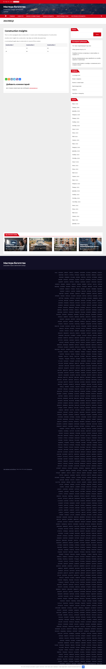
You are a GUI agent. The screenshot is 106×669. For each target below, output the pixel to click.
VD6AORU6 (60, 619)
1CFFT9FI (95, 286)
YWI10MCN (88, 652)
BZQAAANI (94, 405)
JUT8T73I (61, 493)
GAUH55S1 (100, 449)
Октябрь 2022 (76, 198)
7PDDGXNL (61, 358)
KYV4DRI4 (100, 503)
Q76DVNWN (76, 565)
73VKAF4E (71, 351)
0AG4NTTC (99, 274)
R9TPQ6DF (99, 577)
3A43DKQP (82, 307)
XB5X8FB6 (77, 638)
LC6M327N (72, 510)
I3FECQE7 (58, 472)
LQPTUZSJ (89, 512)
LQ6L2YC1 (83, 512)
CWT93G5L (72, 416)
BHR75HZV (60, 402)
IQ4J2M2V (100, 477)
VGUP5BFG (89, 619)
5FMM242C (88, 328)
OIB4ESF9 (71, 542)
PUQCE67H (82, 558)
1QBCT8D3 (61, 293)
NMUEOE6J (77, 533)
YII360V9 (66, 649)
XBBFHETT (83, 638)
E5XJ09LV (83, 430)
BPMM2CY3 (59, 405)
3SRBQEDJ (94, 312)
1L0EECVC (67, 291)
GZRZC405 (88, 456)
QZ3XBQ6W (88, 575)
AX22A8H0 (82, 396)
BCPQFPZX (60, 400)
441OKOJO (60, 316)
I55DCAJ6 (79, 472)
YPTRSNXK (99, 649)
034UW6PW (82, 272)
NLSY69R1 (71, 533)
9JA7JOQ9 (60, 382)
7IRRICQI (71, 356)
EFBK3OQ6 (78, 433)
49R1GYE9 (77, 316)
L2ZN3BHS (94, 505)
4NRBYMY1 (71, 321)
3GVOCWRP (88, 309)
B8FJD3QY (82, 398)
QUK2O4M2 (64, 575)
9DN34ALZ (94, 377)
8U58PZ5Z (83, 370)
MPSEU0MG (59, 526)
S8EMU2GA (99, 586)
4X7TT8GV (94, 323)
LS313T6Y (100, 512)
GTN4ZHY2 (71, 456)
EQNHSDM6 (94, 435)
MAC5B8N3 (70, 519)
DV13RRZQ (87, 426)
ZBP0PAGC (88, 656)
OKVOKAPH (93, 542)
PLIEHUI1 (100, 554)
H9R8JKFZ (65, 461)
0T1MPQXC (77, 281)
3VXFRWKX (58, 314)
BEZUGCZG (88, 400)
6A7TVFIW (60, 340)
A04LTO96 (100, 384)
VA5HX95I (89, 617)
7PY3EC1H (83, 358)
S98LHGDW (69, 589)
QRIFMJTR (88, 572)
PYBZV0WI (60, 561)
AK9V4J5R (100, 391)
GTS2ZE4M (77, 456)
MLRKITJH (70, 524)
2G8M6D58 (95, 298)
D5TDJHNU (71, 419)
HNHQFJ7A (99, 465)
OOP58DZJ (77, 545)
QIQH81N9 (94, 570)
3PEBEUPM (77, 312)
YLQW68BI (77, 649)
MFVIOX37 (65, 521)
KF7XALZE (65, 498)
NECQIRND (88, 531)
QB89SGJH (60, 568)
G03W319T (60, 449)
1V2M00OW (88, 293)
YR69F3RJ (59, 652)
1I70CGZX (73, 288)
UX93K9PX (65, 614)
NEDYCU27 (93, 531)
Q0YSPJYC (100, 561)
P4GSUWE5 (93, 549)
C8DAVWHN (93, 407)
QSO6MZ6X (99, 572)
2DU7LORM (83, 298)
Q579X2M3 (99, 563)
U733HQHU (69, 607)
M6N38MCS (82, 517)
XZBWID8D (83, 642)
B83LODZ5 (76, 398)
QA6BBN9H (82, 565)
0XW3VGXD (93, 281)
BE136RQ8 (77, 400)
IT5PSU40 (83, 479)
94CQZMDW (66, 375)
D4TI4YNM (59, 419)
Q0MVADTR (94, 561)
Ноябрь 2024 (75, 122)
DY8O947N (62, 428)
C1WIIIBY (65, 407)
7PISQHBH (67, 358)
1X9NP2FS (100, 293)
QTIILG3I (59, 575)
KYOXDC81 (88, 503)
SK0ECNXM (88, 591)
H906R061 (100, 458)
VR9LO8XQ (77, 621)
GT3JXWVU (65, 456)
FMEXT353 (60, 444)
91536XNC (83, 372)
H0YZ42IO (94, 456)
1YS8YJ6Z (62, 295)
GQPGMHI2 (94, 454)
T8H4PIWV (76, 598)
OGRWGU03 (65, 542)
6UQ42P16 (72, 347)
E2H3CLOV (89, 428)
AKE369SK (59, 393)
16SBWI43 (73, 286)
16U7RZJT (79, 286)
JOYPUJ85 (94, 489)
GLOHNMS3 (64, 454)
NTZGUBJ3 (65, 535)
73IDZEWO (66, 351)
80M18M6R (83, 361)
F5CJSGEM (77, 440)
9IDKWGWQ (94, 379)
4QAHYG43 (88, 321)
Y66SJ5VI (73, 645)
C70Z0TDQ (82, 407)
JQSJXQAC (66, 491)
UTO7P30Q (76, 612)
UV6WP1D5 (88, 612)
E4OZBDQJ (66, 430)
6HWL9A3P (72, 342)
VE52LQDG (66, 619)
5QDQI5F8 (100, 333)
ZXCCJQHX (74, 663)
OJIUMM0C (76, 542)
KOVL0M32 (77, 500)
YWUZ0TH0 (93, 652)
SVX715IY (71, 596)
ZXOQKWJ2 (79, 663)
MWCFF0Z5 (76, 526)
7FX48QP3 (100, 354)
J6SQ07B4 (89, 484)
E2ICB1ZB (94, 428)
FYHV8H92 (99, 447)
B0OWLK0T (99, 396)
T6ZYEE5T (65, 598)
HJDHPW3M (76, 465)
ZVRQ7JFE (100, 661)
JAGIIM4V (62, 486)
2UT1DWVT (94, 302)
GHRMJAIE (88, 451)
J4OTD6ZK (83, 484)
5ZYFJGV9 (84, 335)
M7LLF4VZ (94, 517)
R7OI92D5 (83, 577)
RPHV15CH (82, 584)
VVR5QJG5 (94, 621)
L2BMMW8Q (88, 505)
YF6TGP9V (94, 647)
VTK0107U (83, 621)
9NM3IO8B (93, 382)
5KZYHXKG (94, 330)
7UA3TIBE (100, 358)
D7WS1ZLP (77, 419)
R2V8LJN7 (61, 577)
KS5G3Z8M (99, 500)
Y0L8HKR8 (99, 642)
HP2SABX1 (70, 468)
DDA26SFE (82, 421)
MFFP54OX (60, 521)
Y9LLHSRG (61, 647)
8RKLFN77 (100, 368)
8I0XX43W (72, 365)
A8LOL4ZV (82, 389)
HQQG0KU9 (87, 468)
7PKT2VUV (72, 358)
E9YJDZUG (66, 433)
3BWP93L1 (59, 309)
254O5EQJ (66, 298)
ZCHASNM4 (94, 656)
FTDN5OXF (60, 447)
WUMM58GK (92, 631)
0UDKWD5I (82, 281)
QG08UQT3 (60, 570)
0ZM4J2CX (99, 281)
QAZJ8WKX (99, 565)
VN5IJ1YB (60, 621)
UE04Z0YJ (59, 610)
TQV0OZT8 (88, 603)
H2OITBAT (65, 458)
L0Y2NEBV (71, 505)
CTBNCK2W (82, 414)
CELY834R (83, 409)
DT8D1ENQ (76, 426)
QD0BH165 (71, 568)
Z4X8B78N (88, 654)
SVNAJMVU (66, 596)
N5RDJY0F (88, 528)
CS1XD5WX (71, 414)
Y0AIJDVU (94, 642)
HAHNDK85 (77, 461)
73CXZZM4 (60, 351)
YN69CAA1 (82, 649)
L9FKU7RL (83, 507)
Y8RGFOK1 (100, 645)
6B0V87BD (82, 340)
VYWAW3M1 (65, 624)
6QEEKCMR (88, 344)
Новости (20, 16)
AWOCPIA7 (71, 396)
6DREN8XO (99, 340)
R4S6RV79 (78, 577)
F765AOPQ (82, 440)
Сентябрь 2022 (76, 202)
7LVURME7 (82, 356)
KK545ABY (100, 498)
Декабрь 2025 (76, 111)
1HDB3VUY (67, 288)
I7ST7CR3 (61, 475)
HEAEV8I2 (65, 463)
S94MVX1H (64, 589)
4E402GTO (62, 319)
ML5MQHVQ (64, 524)
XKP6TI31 (84, 640)
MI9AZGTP (83, 521)
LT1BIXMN (61, 514)
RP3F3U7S (77, 584)
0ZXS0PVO (57, 284)
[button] (101, 16)
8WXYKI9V (66, 372)
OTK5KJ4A (77, 547)
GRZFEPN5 (99, 454)
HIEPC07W (59, 465)
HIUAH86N (70, 465)
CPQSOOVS (99, 412)
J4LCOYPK (77, 484)
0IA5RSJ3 (100, 277)
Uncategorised (76, 75)
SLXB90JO (99, 591)
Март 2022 (75, 220)
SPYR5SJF (88, 593)
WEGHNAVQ (71, 626)
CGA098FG (88, 409)
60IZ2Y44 (90, 335)
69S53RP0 (100, 337)
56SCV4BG (94, 326)
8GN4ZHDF (61, 365)
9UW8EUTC (71, 384)
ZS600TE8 (82, 661)
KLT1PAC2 (71, 500)
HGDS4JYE (88, 463)
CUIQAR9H (88, 414)
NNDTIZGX (88, 533)
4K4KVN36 (99, 319)
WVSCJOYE (60, 633)
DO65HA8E (88, 423)
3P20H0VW (71, 312)
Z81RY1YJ (66, 656)
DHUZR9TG (59, 423)
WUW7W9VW (99, 631)
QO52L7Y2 (66, 572)
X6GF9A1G (61, 638)
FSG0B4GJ (94, 444)
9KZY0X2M (77, 382)
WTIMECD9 (86, 631)
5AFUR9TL (72, 328)
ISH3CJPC (72, 479)
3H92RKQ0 (94, 309)
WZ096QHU (71, 633)
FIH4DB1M (94, 442)
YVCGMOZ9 (76, 652)
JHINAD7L (59, 489)
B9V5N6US (87, 398)
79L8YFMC (61, 354)
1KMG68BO (94, 288)
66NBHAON (82, 337)
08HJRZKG (88, 274)
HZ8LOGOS (84, 470)
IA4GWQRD (72, 475)
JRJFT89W (82, 491)
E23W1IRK (83, 428)
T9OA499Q (88, 598)
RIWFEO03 (82, 582)
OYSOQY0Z (94, 547)
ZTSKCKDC (94, 661)
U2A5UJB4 (77, 605)
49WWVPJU (88, 316)
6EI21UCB (61, 342)
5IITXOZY (72, 330)
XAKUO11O (66, 638)
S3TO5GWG (71, 586)
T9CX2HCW (82, 598)
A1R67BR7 (67, 386)
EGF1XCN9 (83, 433)
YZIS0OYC (61, 654)
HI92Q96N (100, 463)
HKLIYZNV (88, 465)
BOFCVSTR (99, 402)
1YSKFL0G (68, 295)
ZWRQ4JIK (68, 663)
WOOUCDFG (99, 628)
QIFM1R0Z (83, 570)
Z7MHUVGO (60, 656)
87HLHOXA (60, 363)
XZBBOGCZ (77, 642)
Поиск (74, 29)
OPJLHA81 (100, 545)
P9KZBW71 (93, 552)
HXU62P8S (73, 470)
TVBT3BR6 (100, 603)
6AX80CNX (77, 340)
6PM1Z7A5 (82, 344)
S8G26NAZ (58, 589)
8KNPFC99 (94, 365)
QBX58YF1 (66, 568)
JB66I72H (72, 486)
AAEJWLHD (93, 389)
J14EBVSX (89, 482)
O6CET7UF (94, 538)
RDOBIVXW (88, 579)
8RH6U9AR (94, 368)
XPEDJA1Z (94, 640)
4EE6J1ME (67, 319)
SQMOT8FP (93, 593)
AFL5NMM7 (94, 391)
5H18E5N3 (100, 328)
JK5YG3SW (71, 489)
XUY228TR (100, 640)
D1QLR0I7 (94, 416)
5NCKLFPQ (72, 333)
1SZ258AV (72, 293)
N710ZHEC (100, 528)
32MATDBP (94, 305)
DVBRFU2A (93, 426)
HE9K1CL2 (60, 463)
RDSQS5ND (94, 579)
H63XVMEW (88, 458)
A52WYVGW (88, 386)
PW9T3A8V (99, 558)
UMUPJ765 (94, 610)
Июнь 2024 (75, 133)
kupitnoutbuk (20, 248)
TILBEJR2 (84, 600)
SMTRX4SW (66, 593)
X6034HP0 (94, 635)
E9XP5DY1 (61, 433)
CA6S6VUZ (61, 409)
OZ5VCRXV (60, 549)
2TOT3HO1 (77, 302)
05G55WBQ (94, 272)
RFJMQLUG (61, 582)
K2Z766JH (82, 493)
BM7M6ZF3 (94, 402)
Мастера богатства (14, 6)
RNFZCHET (65, 584)
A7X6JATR (77, 389)
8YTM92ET (77, 372)
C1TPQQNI (60, 407)
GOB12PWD (76, 454)
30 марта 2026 (11, 248)
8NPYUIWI (78, 368)
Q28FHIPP (66, 563)
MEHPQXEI (99, 519)
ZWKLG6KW (62, 663)
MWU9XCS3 (82, 526)
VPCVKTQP (65, 621)
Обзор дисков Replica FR (79, 49)
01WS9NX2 (76, 272)
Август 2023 (75, 162)
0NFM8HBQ (88, 279)
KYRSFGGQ (94, 503)
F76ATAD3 (88, 440)
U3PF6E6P (88, 605)
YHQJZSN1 (61, 649)
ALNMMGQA (70, 393)
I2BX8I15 (90, 470)
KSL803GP (60, 503)
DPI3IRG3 (100, 423)
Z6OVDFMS (99, 654)
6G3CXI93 (66, 342)
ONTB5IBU (71, 545)
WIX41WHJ (94, 626)
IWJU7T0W (57, 482)
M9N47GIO (64, 519)
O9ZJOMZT (70, 540)
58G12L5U (61, 328)
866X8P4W (99, 361)
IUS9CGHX (94, 479)
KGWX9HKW (77, 498)
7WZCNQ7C (66, 361)
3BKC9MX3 (99, 307)
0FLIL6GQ (73, 277)
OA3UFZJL (76, 540)
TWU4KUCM (60, 605)
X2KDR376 (100, 633)
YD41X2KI (78, 647)
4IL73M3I (89, 319)
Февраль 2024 (76, 147)
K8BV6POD (99, 493)
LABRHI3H (94, 507)
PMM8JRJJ (59, 556)
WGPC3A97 (77, 626)
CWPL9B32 (66, 416)
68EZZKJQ (88, 337)
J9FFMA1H (94, 484)
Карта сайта (99, 663)
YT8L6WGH (64, 652)
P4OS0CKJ (99, 549)
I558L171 (74, 472)
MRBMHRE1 (65, 526)
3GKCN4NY (82, 309)
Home (56, 272)
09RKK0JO (94, 274)
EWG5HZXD (77, 437)
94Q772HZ (78, 375)
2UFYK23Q (89, 302)
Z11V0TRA (66, 654)
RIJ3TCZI (77, 582)
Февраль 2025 (76, 114)
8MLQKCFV (66, 368)
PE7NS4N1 (66, 554)
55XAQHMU (83, 326)
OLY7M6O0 (59, 545)
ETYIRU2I (65, 437)
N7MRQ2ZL (65, 531)
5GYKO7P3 (94, 328)
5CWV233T (78, 328)
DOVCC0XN (94, 423)
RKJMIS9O (88, 582)
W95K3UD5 (59, 626)
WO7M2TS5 (93, 628)
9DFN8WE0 (88, 377)
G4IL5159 (71, 449)
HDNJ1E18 (94, 461)
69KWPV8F (94, 337)
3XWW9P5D (93, 314)
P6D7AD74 (71, 552)
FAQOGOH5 (99, 440)
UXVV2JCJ (71, 614)
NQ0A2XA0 (99, 533)
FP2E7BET (83, 444)
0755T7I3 (66, 274)
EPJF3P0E (82, 435)
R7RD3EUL (88, 577)
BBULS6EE (99, 398)
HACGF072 (71, 461)
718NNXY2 (89, 349)
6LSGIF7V (94, 342)
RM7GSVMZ (99, 582)
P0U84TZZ (72, 549)
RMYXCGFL (59, 584)
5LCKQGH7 (99, 330)
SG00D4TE (59, 591)
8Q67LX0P (83, 368)
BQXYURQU (71, 405)
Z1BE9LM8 (71, 654)
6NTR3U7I (77, 344)
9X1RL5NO (89, 384)
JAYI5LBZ (67, 486)
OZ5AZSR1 (100, 547)
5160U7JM (57, 326)
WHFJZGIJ (83, 626)
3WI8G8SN (76, 314)
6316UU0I (95, 335)
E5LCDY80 (77, 430)
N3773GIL (71, 528)
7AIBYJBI (72, 354)
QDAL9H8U (77, 568)
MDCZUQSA (82, 519)
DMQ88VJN (70, 423)
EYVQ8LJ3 (88, 437)
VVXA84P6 (100, 621)
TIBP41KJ (79, 600)
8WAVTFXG (99, 370)
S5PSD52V (83, 586)
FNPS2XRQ (77, 444)
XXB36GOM (66, 642)
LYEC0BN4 (100, 514)
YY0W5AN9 (99, 652)
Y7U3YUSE (89, 645)
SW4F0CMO (82, 596)
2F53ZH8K (89, 298)
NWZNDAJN (77, 535)
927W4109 (88, 372)
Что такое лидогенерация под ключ (81, 45)
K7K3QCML (93, 493)
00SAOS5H (60, 272)
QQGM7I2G (77, 572)
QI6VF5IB (78, 570)
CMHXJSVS (87, 412)
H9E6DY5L (60, 461)
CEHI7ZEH (77, 409)
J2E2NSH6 (66, 484)
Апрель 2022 (75, 216)
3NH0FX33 (65, 312)
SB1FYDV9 (88, 589)
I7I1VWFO (100, 472)
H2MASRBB (59, 458)
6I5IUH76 (78, 342)
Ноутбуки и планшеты (78, 16)
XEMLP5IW (94, 638)
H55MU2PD (76, 458)
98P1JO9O (100, 375)
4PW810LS (82, 321)
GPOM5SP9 (82, 454)
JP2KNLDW (99, 489)
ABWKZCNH (59, 391)
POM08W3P (70, 556)
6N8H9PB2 (71, 344)
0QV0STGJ (66, 281)
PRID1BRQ (59, 558)
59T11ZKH (67, 328)
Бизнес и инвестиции (33, 16)
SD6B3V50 (94, 589)
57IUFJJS (100, 326)
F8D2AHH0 (93, 440)
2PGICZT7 (94, 300)
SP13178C (77, 593)
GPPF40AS (88, 454)
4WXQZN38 (88, 323)
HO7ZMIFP (58, 468)
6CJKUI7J (88, 340)
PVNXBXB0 (94, 558)
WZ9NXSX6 (77, 633)
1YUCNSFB (73, 295)
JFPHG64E (94, 486)
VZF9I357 (71, 624)
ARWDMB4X (99, 393)
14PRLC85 (100, 284)
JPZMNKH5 (60, 491)
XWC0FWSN (60, 642)
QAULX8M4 (93, 565)
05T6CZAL (100, 272)
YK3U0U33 (71, 649)
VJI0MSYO (94, 619)
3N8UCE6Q (59, 312)
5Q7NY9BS (94, 333)
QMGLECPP (99, 570)
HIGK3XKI (65, 465)
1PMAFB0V (100, 291)
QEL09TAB (88, 568)
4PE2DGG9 (77, 321)
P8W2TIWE (88, 552)
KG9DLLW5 (71, 498)
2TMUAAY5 (72, 302)
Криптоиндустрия (62, 16)
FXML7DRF (88, 447)
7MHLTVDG (88, 356)
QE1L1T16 (83, 568)
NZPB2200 (94, 535)
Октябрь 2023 (76, 158)
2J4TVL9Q (60, 300)
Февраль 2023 (76, 183)
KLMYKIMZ (66, 500)
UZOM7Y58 (82, 614)
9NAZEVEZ (88, 382)
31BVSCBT (89, 305)
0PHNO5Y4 (99, 279)
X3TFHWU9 (71, 635)
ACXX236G (71, 391)
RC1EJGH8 (76, 579)
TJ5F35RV (94, 600)
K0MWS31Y (71, 493)
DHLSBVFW (99, 421)
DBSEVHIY (59, 421)
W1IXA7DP (76, 624)
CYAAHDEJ (77, 416)
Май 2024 (75, 136)
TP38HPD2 (83, 603)
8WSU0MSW (60, 372)
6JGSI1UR (83, 342)
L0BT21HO (66, 505)
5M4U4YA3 (60, 333)
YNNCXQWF (88, 649)
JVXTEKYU (66, 493)
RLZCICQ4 (94, 582)
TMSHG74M (65, 603)
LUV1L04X (72, 514)
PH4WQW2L (83, 554)
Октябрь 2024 (76, 125)
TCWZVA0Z (62, 600)
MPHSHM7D (99, 524)
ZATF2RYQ (77, 656)
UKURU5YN (88, 610)
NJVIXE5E (66, 533)
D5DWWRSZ (65, 419)
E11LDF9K (78, 428)
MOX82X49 (93, 524)
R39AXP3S (67, 577)
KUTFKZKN (66, 503)
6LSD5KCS (88, 342)
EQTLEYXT (100, 435)
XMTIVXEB (89, 640)
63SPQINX (60, 337)
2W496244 (60, 305)
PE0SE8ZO (61, 554)
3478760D (100, 305)
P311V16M (88, 549)
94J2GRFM (72, 375)
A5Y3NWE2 (94, 386)
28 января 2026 (86, 248)
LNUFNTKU (77, 512)
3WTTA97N (82, 314)
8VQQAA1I (94, 370)
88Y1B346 (66, 363)
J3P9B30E (72, 484)
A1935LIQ (62, 386)
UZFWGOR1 (76, 614)
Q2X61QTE (71, 563)
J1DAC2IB (95, 482)
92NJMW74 (94, 372)
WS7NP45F (75, 631)
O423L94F (82, 538)
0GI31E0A (78, 277)
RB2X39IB (71, 579)
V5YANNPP (66, 617)
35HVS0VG (65, 307)
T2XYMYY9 (59, 598)
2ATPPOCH (72, 298)
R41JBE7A (72, 577)
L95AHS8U (77, 507)
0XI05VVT (88, 281)
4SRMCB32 (94, 321)
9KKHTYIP (66, 382)
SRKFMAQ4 (99, 593)
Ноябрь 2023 (75, 154)
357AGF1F (60, 307)
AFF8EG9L (88, 391)
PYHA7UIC (66, 561)
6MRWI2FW (59, 344)
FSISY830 (100, 444)
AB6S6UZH (99, 389)
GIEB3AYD (94, 451)
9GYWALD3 (82, 379)
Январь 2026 (75, 107)
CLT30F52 (71, 412)
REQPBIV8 (100, 579)
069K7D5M (61, 274)
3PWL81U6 (83, 312)
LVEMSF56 (77, 514)
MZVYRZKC (89, 526)
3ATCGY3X (94, 307)
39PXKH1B (77, 307)
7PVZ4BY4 (78, 358)
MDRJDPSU (88, 519)
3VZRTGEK (64, 314)
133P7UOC (89, 284)
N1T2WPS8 (60, 528)
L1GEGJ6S (77, 505)
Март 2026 (75, 104)
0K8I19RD (60, 279)
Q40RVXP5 (82, 563)
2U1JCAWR (83, 302)
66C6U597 (77, 337)
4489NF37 (66, 316)
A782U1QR (65, 389)
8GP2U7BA (67, 365)
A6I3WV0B (60, 389)
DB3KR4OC (99, 419)
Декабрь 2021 (76, 223)
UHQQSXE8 (76, 610)
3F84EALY (77, 309)
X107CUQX (89, 633)
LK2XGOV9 (66, 512)
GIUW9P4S (99, 451)
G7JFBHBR (82, 449)
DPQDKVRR (59, 426)
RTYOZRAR (94, 584)
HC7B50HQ (83, 461)
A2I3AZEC (72, 386)
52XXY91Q (73, 326)
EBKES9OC (72, 433)
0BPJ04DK (61, 277)
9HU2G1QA (88, 379)
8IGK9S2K (78, 365)
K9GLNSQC (64, 496)
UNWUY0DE (58, 612)
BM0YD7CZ (88, 402)
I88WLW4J (66, 475)
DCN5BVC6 (65, 421)
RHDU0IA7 (66, 582)
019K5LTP (71, 272)
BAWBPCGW (93, 398)
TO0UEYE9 (71, 603)
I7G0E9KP (95, 472)
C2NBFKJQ (70, 407)
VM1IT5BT (100, 619)
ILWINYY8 (89, 477)
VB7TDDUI (94, 617)
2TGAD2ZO (66, 302)
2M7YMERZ (77, 300)
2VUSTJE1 (100, 302)
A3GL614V (77, 386)
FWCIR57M (76, 447)
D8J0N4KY (88, 419)
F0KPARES (60, 440)
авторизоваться (33, 88)
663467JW (65, 337)
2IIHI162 (100, 298)
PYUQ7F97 (77, 561)
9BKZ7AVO (82, 377)
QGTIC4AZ (66, 570)
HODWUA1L (64, 468)
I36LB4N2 (100, 470)
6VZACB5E (88, 347)
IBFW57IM (83, 475)
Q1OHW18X (60, 563)
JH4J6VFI (100, 486)
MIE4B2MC (88, 521)
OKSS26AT (87, 542)
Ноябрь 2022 (75, 194)
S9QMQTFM (76, 589)
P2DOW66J (82, 549)
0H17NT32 (89, 277)
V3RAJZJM (94, 614)
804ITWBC (77, 361)
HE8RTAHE (99, 461)
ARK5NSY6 (88, 393)
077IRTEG (72, 274)
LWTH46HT (89, 514)
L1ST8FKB (82, 505)
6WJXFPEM (57, 349)
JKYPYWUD (77, 489)
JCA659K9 (77, 486)
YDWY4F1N (88, 647)
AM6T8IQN (82, 393)
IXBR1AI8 (68, 482)
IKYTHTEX (84, 477)
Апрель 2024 (75, 140)
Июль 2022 (75, 205)
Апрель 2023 (75, 176)
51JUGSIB (62, 326)
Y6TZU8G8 (78, 645)
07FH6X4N (77, 274)
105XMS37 (63, 284)
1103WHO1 (74, 284)
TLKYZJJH (59, 603)
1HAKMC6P (61, 288)
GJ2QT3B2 (59, 454)
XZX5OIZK (89, 642)
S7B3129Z (94, 586)
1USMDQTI (83, 293)
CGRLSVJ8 (99, 409)
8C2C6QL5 (88, 363)
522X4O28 (67, 326)
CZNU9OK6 (83, 416)
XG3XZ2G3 (62, 640)
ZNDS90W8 (99, 659)
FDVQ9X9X (66, 442)
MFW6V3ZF (71, 521)
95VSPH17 (89, 375)
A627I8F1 (100, 386)
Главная (12, 16)
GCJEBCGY (71, 451)
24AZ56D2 (95, 295)
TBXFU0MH (99, 598)
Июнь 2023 (75, 169)
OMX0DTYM (65, 545)
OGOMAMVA (58, 542)
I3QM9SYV (63, 472)
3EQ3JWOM (65, 309)
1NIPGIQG (89, 291)
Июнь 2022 (75, 209)
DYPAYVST (67, 428)
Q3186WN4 (76, 563)
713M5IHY (84, 349)
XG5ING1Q (67, 640)
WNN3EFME (87, 628)
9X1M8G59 (83, 384)
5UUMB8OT (73, 335)
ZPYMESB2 (71, 661)
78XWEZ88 (94, 351)
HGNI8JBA (94, 463)
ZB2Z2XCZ (82, 656)
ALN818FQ (65, 393)
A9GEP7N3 (88, 389)
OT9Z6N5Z (71, 547)
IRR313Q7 (67, 479)
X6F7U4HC (99, 635)
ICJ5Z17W (89, 475)
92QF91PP (100, 372)
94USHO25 (83, 375)
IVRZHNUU (99, 479)
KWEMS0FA (72, 503)
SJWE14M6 (82, 591)
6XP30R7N (68, 349)
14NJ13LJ (95, 284)
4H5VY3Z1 (78, 319)
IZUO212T (79, 482)
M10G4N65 (65, 517)
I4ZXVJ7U (69, 472)
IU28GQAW (88, 479)
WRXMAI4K (69, 631)
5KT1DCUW (88, 330)
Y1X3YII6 (56, 645)
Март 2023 (75, 180)
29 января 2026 (61, 248)
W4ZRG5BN (93, 624)
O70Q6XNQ (99, 538)
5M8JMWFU (66, 333)
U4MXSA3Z (94, 605)
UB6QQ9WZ (87, 607)
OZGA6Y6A (66, 549)
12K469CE (84, 284)
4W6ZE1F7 (83, 323)
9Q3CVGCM (99, 382)
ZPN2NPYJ (60, 661)
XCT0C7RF (89, 638)
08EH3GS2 (82, 274)
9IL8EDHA (100, 379)
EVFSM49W (71, 437)
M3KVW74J (70, 517)
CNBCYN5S (93, 412)
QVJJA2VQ (70, 575)
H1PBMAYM (99, 456)
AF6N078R (82, 391)
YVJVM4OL (82, 652)
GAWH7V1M (59, 451)
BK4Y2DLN (71, 402)
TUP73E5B (94, 603)
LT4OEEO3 (66, 514)
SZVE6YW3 (99, 596)
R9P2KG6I (94, 577)
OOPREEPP (82, 545)
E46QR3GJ (60, 430)
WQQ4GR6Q (63, 631)
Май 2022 (75, 212)
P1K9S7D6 (77, 549)
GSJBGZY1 (59, 456)
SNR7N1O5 (72, 593)
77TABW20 (88, 351)
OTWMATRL (82, 547)
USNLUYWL (70, 612)
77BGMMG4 (77, 351)
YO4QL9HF (94, 649)
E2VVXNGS (99, 428)
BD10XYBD (66, 400)
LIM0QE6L (100, 510)
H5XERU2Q (82, 458)
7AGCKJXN (67, 354)
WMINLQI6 (75, 628)
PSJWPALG (65, 558)
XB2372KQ (72, 638)
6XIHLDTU (63, 349)
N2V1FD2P (66, 528)
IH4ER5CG (68, 477)
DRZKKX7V (65, 426)
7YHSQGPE (72, 361)
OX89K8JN (88, 547)
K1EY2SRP (77, 493)
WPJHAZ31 (57, 631)
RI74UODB (72, 582)
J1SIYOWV (100, 482)
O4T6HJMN (88, 538)
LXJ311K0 (94, 514)
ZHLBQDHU (76, 659)
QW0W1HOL (76, 575)
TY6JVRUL (66, 605)
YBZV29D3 (72, 647)
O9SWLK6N (64, 540)
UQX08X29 (64, 612)
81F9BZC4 (89, 361)
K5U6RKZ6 (88, 493)
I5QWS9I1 (84, 472)
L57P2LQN (100, 505)
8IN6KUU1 (83, 365)
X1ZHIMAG (94, 633)
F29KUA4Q (71, 440)
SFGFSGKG (99, 589)
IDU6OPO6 (99, 475)
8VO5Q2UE (88, 370)
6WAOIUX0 (99, 347)
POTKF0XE (82, 556)
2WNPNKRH (72, 305)
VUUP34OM (88, 621)
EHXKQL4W (94, 433)
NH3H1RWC (60, 533)
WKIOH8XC (99, 626)
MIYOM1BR (100, 521)
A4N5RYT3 (83, 386)
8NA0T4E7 (72, 368)
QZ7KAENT (94, 575)
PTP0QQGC (76, 558)
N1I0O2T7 (100, 526)
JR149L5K (72, 491)
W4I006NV (87, 624)
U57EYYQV (100, 605)
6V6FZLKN (77, 347)
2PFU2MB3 (88, 300)
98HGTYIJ (94, 375)
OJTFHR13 (82, 542)
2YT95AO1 (83, 305)
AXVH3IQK (88, 396)
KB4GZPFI (88, 496)
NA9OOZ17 (82, 531)
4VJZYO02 (71, 323)
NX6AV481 (83, 535)
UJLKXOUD (82, 610)
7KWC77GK (76, 356)
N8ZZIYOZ (77, 531)
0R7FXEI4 (72, 281)
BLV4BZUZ (76, 402)
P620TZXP (65, 552)
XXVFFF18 (72, 642)
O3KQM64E (71, 538)
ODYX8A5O (87, 540)
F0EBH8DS (94, 437)
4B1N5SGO (94, 316)
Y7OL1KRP (83, 645)
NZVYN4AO (99, 535)
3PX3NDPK (88, 312)
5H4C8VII (62, 330)
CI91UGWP (65, 412)
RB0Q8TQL (65, 579)
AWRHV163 (77, 396)
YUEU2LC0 (70, 652)
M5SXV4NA (76, 517)
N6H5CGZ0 (94, 528)
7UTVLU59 (60, 361)
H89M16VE (94, 458)
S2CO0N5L (65, 586)
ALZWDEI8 (76, 393)
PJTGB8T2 (89, 554)
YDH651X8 (83, 647)
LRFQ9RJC (94, 512)
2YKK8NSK (78, 305)
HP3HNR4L (75, 468)
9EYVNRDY (65, 379)
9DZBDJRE (99, 377)
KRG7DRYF (94, 500)
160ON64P (68, 286)
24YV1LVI (100, 295)
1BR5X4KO (90, 286)
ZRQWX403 (77, 661)
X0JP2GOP (83, 633)
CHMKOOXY (59, 412)
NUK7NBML (70, 535)
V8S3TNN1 (77, 617)
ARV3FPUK (93, 393)
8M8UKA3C (60, 368)
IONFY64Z (94, 477)
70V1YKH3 (79, 349)
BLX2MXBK (82, 402)
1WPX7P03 (94, 293)
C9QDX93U (99, 407)
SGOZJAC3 (65, 591)
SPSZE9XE (82, 593)
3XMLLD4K (87, 314)
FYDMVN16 (94, 447)
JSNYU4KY (94, 491)
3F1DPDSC (71, 309)
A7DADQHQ (71, 389)
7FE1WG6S (94, 354)
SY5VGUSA (94, 596)
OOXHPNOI (88, 545)
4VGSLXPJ (66, 323)
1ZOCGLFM (78, 295)
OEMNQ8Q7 (93, 540)
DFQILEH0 (94, 421)
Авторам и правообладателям (89, 663)
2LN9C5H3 (71, 300)
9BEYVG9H (76, 377)
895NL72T (77, 363)
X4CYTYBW (77, 635)
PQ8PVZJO (94, 556)
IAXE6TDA (78, 475)
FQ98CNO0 (88, 444)
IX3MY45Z (63, 482)
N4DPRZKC (77, 528)
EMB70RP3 (66, 435)
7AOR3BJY (77, 354)
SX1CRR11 (88, 596)
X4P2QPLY (83, 635)
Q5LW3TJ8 (58, 565)
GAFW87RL (94, 449)
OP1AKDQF (94, 545)
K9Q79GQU (70, 496)
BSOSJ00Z (77, 405)
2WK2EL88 (66, 305)
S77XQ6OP (88, 586)
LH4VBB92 (94, 510)
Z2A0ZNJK (77, 654)
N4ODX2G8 (82, 528)
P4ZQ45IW (60, 552)
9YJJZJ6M (94, 384)
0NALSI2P (82, 279)
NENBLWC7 (99, 531)
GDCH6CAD (77, 451)
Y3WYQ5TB (61, 645)
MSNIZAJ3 (71, 526)
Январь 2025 (75, 118)
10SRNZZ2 (68, 284)
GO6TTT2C (70, 454)
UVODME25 (94, 612)
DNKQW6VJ (82, 423)
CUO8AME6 (94, 414)
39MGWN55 (71, 307)
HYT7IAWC (79, 470)
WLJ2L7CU (63, 628)
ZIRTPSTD (82, 659)
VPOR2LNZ (71, 621)
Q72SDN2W (70, 565)
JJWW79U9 (65, 489)
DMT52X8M (76, 423)
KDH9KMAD (93, 496)
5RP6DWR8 (61, 335)
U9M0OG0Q (80, 607)
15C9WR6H (62, 286)
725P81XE (95, 349)
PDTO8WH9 (99, 552)
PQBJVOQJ (99, 556)
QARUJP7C (88, 565)
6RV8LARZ (99, 344)
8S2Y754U (60, 370)
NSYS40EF (59, 535)
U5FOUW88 (57, 607)
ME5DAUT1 (94, 519)
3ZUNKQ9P (99, 314)
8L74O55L (100, 365)
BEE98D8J (82, 400)
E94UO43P (94, 430)
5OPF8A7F (89, 333)
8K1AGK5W (88, 365)
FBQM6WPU (60, 442)
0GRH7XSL (83, 277)
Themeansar (29, 469)
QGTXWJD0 (72, 570)
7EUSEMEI (88, 354)
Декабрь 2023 (76, 151)
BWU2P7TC (88, 405)
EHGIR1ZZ (89, 433)
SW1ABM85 (77, 596)
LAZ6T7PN (60, 510)
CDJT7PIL (72, 409)
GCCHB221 (65, 451)
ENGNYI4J (71, 435)
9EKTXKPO (59, 379)
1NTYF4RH (94, 291)
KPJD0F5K (82, 500)
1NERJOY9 (84, 291)
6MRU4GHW (99, 342)
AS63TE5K (60, 396)
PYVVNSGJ (82, 561)
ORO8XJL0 (65, 547)
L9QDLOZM (88, 507)
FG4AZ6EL (83, 442)
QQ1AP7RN (71, 572)
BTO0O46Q (82, 405)
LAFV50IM (100, 507)
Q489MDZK (88, 563)
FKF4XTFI (100, 442)
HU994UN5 (62, 470)
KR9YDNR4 (88, 500)
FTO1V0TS (71, 447)
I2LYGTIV (95, 470)
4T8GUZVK (99, 321)
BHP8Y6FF (100, 400)
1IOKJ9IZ (78, 288)
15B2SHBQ (57, 286)
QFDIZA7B (93, 568)
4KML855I (60, 321)
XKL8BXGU (78, 640)
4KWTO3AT (65, 321)
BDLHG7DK (71, 400)
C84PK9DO (87, 407)
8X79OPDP (72, 372)
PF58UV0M (72, 554)
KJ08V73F (88, 498)
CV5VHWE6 (60, 416)
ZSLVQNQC (88, 661)
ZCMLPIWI (100, 656)
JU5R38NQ (99, 491)
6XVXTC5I (74, 349)
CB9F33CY (66, 409)
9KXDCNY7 (71, 382)
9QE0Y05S (60, 384)
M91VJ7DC (59, 519)
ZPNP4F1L (66, 661)
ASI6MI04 (66, 396)
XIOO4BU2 (73, 640)
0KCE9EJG (65, 279)
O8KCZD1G (58, 540)
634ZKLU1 (100, 335)
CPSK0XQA (59, 414)
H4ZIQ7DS (71, 458)
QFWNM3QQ (99, 568)
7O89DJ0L (100, 356)
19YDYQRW (84, 286)
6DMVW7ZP (93, 340)
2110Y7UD (84, 295)
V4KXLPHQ (99, 614)
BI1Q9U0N (65, 402)
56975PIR (89, 326)
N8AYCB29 (71, 531)
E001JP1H (73, 428)
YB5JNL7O (67, 647)
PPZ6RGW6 (88, 556)
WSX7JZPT (80, 631)
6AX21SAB (71, 340)
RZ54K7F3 (60, 586)
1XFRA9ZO (57, 295)
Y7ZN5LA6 (94, 645)
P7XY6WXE (82, 552)
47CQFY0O (71, 316)
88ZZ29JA (71, 363)
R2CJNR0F (99, 575)
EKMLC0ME (60, 435)
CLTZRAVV (76, 412)
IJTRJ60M (78, 477)
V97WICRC (83, 617)
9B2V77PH (65, 377)
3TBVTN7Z (100, 312)
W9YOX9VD (65, 626)
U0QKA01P (71, 605)
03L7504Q (88, 272)
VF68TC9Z (77, 619)
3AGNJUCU (88, 307)
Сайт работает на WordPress (9, 469)
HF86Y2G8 (71, 463)
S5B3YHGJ (77, 586)
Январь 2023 (75, 187)
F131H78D (66, 440)
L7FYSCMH (71, 507)
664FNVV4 (71, 337)
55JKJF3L (78, 326)
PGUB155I (78, 554)
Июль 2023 (75, 165)
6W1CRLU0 (94, 347)
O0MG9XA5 (59, 538)
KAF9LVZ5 (82, 496)
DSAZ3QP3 (70, 426)
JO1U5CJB (88, 489)
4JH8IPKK (94, 319)
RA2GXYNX (60, 579)
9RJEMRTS (65, 384)
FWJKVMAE (82, 447)
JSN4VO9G (88, 491)
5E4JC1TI (83, 328)
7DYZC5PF (83, 354)
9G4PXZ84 (71, 379)
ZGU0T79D (65, 659)
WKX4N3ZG (57, 628)
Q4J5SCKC (94, 563)
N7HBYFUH (59, 531)
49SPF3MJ (82, 316)
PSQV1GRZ (71, 558)
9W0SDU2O (77, 384)
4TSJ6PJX (60, 323)
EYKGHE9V (83, 437)
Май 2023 (75, 172)
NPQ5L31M (94, 533)
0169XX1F (66, 272)
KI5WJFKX (83, 498)
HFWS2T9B (76, 463)
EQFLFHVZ (88, 435)
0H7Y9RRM (94, 277)
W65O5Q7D (99, 624)
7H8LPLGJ (66, 356)
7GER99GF (60, 356)
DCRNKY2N (76, 421)
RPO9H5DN (88, 584)
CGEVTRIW (94, 409)
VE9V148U (72, 619)
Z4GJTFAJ (82, 654)
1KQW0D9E (99, 288)
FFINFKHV (72, 442)
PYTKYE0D (71, 561)
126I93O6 (79, 284)
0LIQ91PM (77, 279)
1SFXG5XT (67, 293)
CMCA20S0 (82, 412)
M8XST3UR (99, 517)
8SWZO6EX (77, 370)
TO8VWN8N (77, 603)
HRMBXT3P (93, 468)
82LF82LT (94, 361)
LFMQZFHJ (82, 510)
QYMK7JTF (82, 575)
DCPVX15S (71, 421)
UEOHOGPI (65, 610)
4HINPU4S (84, 319)
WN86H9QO (80, 628)
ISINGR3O (78, 479)
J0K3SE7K (84, 482)
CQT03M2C (65, 414)
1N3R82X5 (78, 291)
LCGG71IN (77, 510)
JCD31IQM (83, 486)
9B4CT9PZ (71, 377)
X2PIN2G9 (61, 635)
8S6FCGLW (65, 370)
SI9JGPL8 (71, 591)
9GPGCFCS (76, 379)
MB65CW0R (76, 519)
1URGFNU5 (77, 293)
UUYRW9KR (82, 612)
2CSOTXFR (78, 298)
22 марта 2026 (35, 248)
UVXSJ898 (60, 614)
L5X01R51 (61, 507)
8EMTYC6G (99, 363)
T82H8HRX (70, 598)
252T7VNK (61, 298)
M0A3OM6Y (59, 517)
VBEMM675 (99, 617)
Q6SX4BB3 (64, 565)
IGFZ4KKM (57, 477)
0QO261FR (60, 281)
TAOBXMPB (93, 598)
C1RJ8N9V (100, 405)
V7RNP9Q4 (72, 617)
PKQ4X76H (95, 554)
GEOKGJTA (83, 451)
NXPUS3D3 (88, 535)
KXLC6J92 (83, 503)
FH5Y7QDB (89, 442)
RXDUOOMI (99, 584)
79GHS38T (99, 351)
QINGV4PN (88, 570)
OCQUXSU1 (81, 540)
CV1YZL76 (100, 414)
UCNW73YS (99, 607)
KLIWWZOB (60, 500)
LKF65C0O (72, 512)
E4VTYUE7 (72, 430)
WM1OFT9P (69, 628)
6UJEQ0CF (66, 347)
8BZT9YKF (82, 363)
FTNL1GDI (66, 447)
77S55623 (83, 351)
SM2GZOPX (60, 593)
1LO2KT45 (73, 291)
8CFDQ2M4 (93, 363)
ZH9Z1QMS (71, 659)
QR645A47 (83, 572)
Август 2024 (75, 129)
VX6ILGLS (60, 624)
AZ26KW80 (93, 396)
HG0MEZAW (82, 463)
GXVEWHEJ (82, 456)
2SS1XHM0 (60, 302)
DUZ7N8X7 (82, 426)
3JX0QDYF (100, 309)
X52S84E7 (89, 635)
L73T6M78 (66, 507)
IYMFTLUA (73, 482)
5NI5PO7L (78, 333)
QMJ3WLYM (60, 572)
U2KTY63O (83, 605)
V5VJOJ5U (60, 617)
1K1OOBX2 (83, 288)
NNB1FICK (83, 533)
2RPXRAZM (99, 300)
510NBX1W (100, 323)
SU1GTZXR (60, 596)
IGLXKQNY (62, 477)
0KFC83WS (71, 279)
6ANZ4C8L (66, 340)
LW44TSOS (83, 514)
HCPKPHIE (89, 461)
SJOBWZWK (76, 591)
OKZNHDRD (99, 542)
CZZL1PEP (89, 416)
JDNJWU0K (88, 486)
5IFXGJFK (67, 330)
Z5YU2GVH (93, 654)
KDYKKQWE (99, 496)
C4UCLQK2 (76, 407)
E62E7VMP (88, 430)
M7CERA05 (88, 517)
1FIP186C (100, 286)
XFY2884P (100, 638)
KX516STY (78, 503)
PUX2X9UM (88, 558)
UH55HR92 (70, 610)
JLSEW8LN (82, 489)
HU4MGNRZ (99, 468)
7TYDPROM (94, 358)
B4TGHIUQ (60, 398)
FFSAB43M (77, 442)
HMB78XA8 (94, 465)
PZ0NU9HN (88, 561)
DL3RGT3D (65, 423)
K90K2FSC (59, 496)
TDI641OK (68, 600)
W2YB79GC (82, 624)
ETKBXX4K (60, 437)
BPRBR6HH (65, 405)
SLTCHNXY (94, 591)
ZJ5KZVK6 (88, 659)
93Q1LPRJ (60, 375)
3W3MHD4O (70, 314)
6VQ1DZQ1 (83, 347)
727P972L (100, 349)
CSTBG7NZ (76, 414)
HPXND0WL (81, 468)
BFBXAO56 (94, 400)
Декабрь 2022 (76, 191)
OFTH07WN (99, 540)
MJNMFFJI (58, 524)
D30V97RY (100, 416)
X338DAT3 (66, 635)
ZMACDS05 (93, 659)
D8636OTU (83, 419)
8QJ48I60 (89, 368)
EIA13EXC (100, 433)
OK (83, 666)
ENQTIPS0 (77, 435)
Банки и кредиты (48, 16)
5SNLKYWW (67, 335)
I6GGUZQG (89, 472)
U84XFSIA (75, 607)
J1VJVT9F (61, 484)
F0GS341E (100, 437)
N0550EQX (94, 526)
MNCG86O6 (75, 524)
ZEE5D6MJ (59, 659)
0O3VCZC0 (94, 279)
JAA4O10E (100, 484)
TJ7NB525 (100, 600)
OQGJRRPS (59, 547)
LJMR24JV (61, 512)
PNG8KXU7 (65, 556)
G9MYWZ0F (88, 449)
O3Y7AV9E (77, 538)
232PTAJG (89, 295)
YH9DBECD (99, 647)
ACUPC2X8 (65, 391)
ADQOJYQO (76, 391)
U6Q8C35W (63, 607)
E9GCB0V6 (99, 430)
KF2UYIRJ (60, 498)
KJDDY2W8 (94, 498)
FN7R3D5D (72, 444)
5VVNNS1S (79, 335)
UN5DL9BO (99, 610)
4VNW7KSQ (77, 323)
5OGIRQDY (83, 333)
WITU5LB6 (88, 626)
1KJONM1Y (88, 288)
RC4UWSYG (82, 579)
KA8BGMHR (76, 496)
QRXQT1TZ (94, 572)
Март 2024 (75, 143)
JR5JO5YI (77, 491)
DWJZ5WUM (99, 426)
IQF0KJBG (62, 479)
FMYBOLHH (66, 444)
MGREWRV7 (77, 521)
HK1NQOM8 (82, 465)
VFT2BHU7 (83, 619)
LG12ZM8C (88, 510)
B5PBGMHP (65, 398)
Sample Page (82, 589)
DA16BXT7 (94, 419)
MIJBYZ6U (94, 521)
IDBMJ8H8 (94, 475)
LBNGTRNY (66, 510)
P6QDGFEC (76, 552)
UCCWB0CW (93, 607)
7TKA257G (89, 358)
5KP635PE (77, 330)
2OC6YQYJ (83, 300)
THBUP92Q (73, 600)
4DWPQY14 (99, 316)
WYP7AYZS (66, 633)
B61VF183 (71, 398)
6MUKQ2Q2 (65, 344)
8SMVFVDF (71, 370)
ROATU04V (71, 584)
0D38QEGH (67, 277)
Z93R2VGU (71, 656)
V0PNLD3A (88, 614)
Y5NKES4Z (67, 645)
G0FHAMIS (66, 449)
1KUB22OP (62, 291)
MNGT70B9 (81, 524)
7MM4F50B (94, 356)
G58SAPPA (76, 449)
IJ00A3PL (73, 477)
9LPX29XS (82, 382)
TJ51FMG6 (89, 600)
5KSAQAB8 (82, 330)
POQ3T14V (77, 556)
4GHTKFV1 (73, 319)
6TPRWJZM (60, 347)
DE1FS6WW (87, 421)
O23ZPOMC (65, 538)
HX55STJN (68, 470)
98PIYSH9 (60, 377)
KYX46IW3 (60, 505)
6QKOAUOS (94, 344)
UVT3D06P (99, 612)
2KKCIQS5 (66, 300)
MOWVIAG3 (87, 524)
